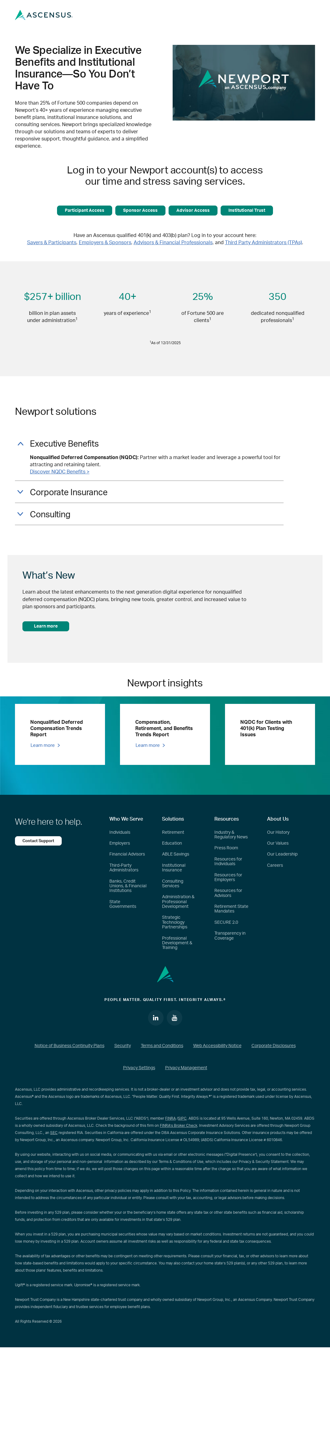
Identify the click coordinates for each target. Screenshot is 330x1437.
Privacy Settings (139, 1068)
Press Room (226, 848)
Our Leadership (282, 854)
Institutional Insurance (173, 867)
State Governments (122, 904)
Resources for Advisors (228, 893)
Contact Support (38, 841)
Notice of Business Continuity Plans (69, 1046)
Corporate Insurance (62, 492)
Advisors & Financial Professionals (173, 242)
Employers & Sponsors (105, 242)
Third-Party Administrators (123, 867)
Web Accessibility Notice (217, 1046)
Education (172, 843)
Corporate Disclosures (273, 1046)
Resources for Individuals (228, 861)
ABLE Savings (175, 854)
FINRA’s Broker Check (178, 1125)
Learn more (46, 626)
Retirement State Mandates (231, 908)
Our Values (278, 843)
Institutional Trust (246, 210)
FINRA (170, 1118)
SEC (54, 1133)
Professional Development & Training (177, 943)
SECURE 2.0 (226, 922)
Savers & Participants (51, 242)
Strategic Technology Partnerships (174, 922)
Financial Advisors (127, 854)
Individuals (119, 832)
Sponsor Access (140, 210)
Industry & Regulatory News (231, 834)
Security (122, 1046)
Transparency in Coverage (230, 935)
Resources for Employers (228, 877)
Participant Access (84, 210)
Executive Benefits (58, 444)
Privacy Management (186, 1068)
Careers (275, 865)
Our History (278, 832)
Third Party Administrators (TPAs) (263, 242)
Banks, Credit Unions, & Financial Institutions (127, 886)
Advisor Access (193, 210)
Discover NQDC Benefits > (59, 471)
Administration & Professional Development (178, 902)
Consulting (43, 514)
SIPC (182, 1118)
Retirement (173, 832)
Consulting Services (172, 883)
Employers (119, 843)
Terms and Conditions (162, 1046)
